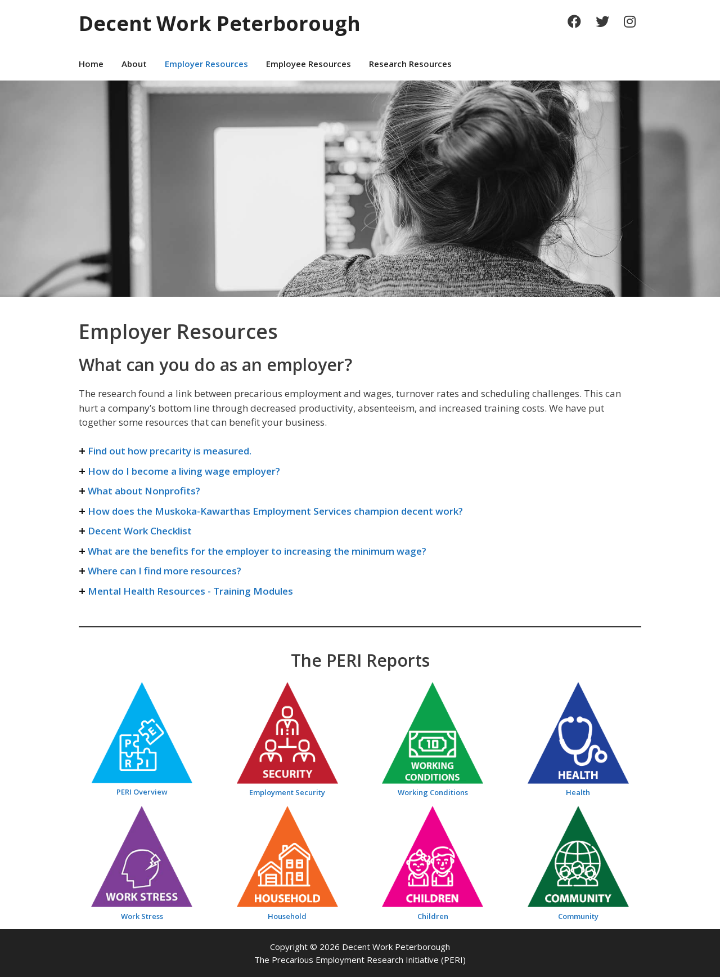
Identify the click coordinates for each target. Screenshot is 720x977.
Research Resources (410, 63)
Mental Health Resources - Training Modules (190, 591)
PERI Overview (142, 792)
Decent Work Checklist (140, 530)
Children (432, 916)
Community (578, 916)
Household (287, 916)
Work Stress (142, 916)
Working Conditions (433, 792)
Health (578, 792)
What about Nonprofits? (144, 490)
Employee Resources (308, 63)
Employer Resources (206, 63)
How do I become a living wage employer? (184, 471)
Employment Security (287, 792)
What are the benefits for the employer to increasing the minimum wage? (257, 551)
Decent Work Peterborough (220, 23)
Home (91, 63)
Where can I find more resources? (164, 570)
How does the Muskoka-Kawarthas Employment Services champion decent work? (275, 511)
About (134, 63)
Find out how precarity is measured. (169, 450)
